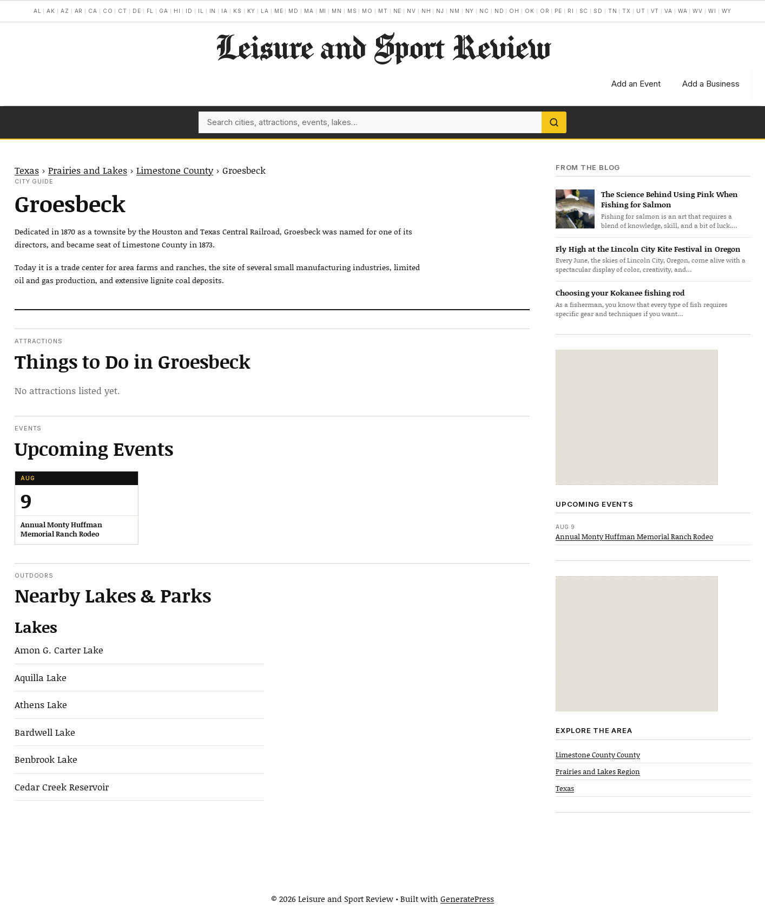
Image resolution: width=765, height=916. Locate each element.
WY (727, 11)
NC (484, 11)
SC (584, 11)
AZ (65, 11)
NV (411, 11)
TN (612, 11)
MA (309, 11)
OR (545, 11)
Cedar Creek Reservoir (62, 786)
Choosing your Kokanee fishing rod (620, 292)
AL (38, 11)
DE (137, 11)
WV (698, 11)
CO (108, 11)
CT (122, 11)
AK (51, 11)
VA (668, 11)
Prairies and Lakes (87, 169)
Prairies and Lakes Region (598, 771)
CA (92, 11)
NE (397, 11)
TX (626, 11)
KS (237, 11)
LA (265, 11)
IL (201, 11)
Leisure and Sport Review (382, 46)
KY (251, 11)
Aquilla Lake (41, 677)
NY (469, 11)
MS (352, 11)
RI (571, 11)
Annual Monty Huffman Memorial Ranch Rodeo (634, 536)
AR (79, 11)
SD (598, 11)
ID (189, 11)
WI (712, 11)
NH (426, 11)
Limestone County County (598, 755)
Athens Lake (41, 704)
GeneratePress (467, 899)
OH (514, 11)
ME (278, 11)
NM (455, 11)
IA (224, 11)
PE (558, 11)
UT (640, 11)
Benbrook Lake (46, 759)
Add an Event (636, 83)
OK (530, 11)
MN (337, 11)
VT (655, 11)
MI (323, 11)
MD (293, 11)
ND (499, 11)
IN (212, 11)
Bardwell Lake (45, 731)
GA (163, 11)
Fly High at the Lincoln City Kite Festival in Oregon (648, 248)
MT (383, 11)
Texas (27, 169)
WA (683, 11)
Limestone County (174, 169)
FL (150, 11)
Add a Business (711, 83)
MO (367, 11)
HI (177, 11)
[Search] (554, 122)
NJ (440, 11)
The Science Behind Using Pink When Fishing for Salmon (669, 199)
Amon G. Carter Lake (59, 649)
